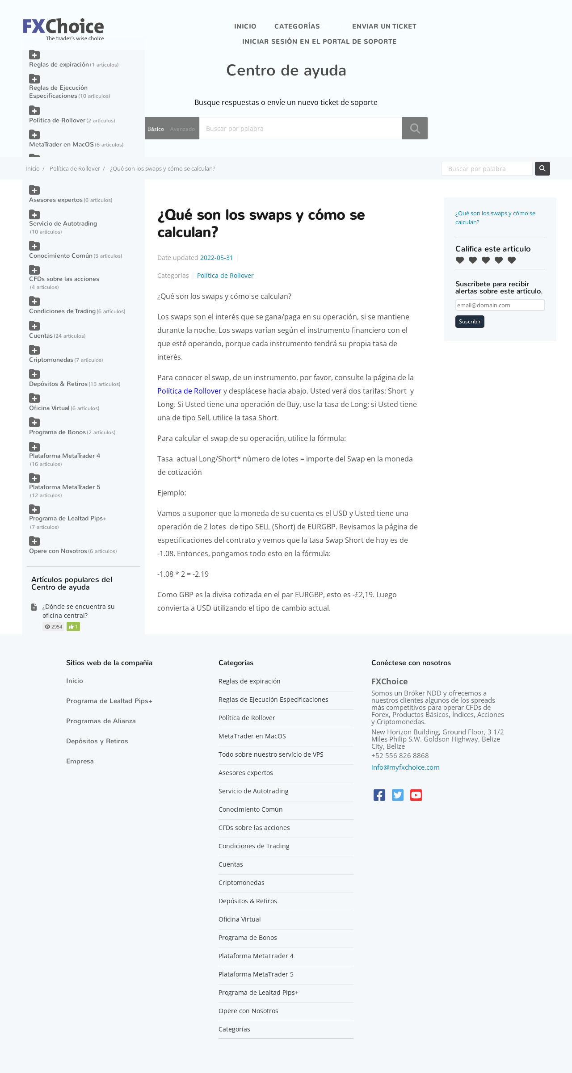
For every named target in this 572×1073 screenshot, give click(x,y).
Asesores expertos (56, 200)
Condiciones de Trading (62, 311)
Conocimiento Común (61, 255)
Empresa (80, 761)
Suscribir (470, 321)
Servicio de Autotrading (63, 223)
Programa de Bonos (57, 432)
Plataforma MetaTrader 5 (64, 487)
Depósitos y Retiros (97, 741)
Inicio (245, 26)
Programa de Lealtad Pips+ (68, 518)
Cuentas (41, 335)
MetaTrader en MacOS (61, 144)
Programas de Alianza (101, 721)
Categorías (297, 26)
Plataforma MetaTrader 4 (64, 456)
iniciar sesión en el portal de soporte (319, 42)
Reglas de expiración (59, 64)
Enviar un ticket (384, 26)
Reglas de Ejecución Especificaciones (58, 92)
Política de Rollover (75, 168)
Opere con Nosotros (58, 551)
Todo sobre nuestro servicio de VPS (271, 754)
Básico (155, 129)
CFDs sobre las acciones (64, 279)
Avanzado (182, 129)
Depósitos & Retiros (58, 384)
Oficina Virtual (49, 408)
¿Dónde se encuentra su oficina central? (78, 611)
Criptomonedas (51, 360)
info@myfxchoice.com (405, 767)
